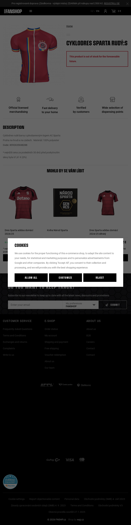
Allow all (31, 277)
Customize (65, 277)
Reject (100, 277)
